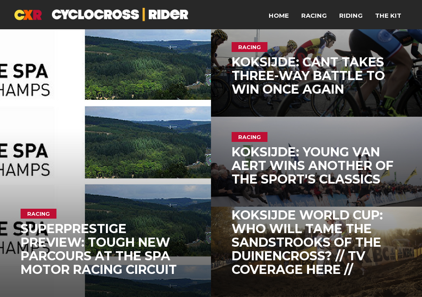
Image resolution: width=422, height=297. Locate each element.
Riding (351, 15)
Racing (314, 15)
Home (279, 15)
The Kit (388, 15)
